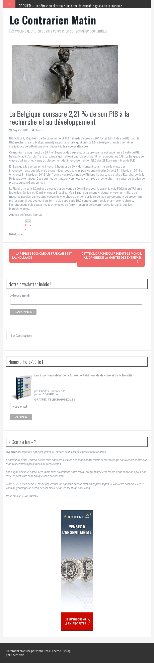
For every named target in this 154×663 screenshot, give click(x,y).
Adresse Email (20, 295)
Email (28, 225)
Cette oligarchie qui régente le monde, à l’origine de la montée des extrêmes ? (111, 257)
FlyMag (66, 651)
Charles (39, 130)
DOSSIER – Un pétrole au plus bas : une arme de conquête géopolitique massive (70, 5)
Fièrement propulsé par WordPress (28, 651)
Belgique (17, 234)
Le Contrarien (21, 336)
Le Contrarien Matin (52, 19)
